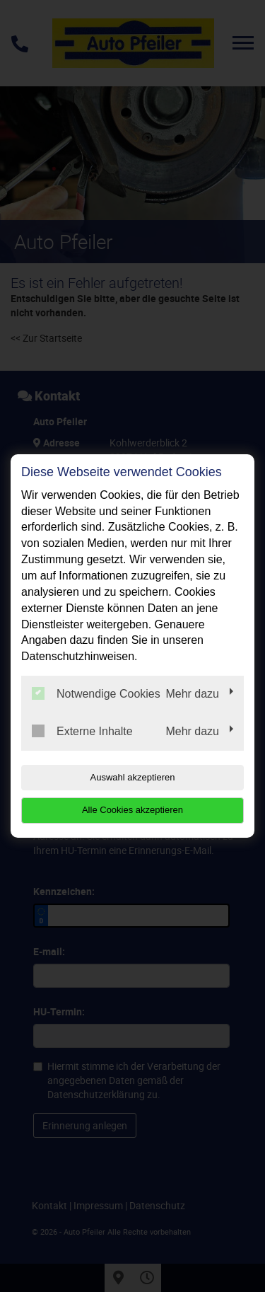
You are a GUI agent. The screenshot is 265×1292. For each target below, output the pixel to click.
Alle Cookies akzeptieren (132, 809)
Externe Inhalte (82, 731)
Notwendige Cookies (96, 693)
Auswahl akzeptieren (132, 777)
